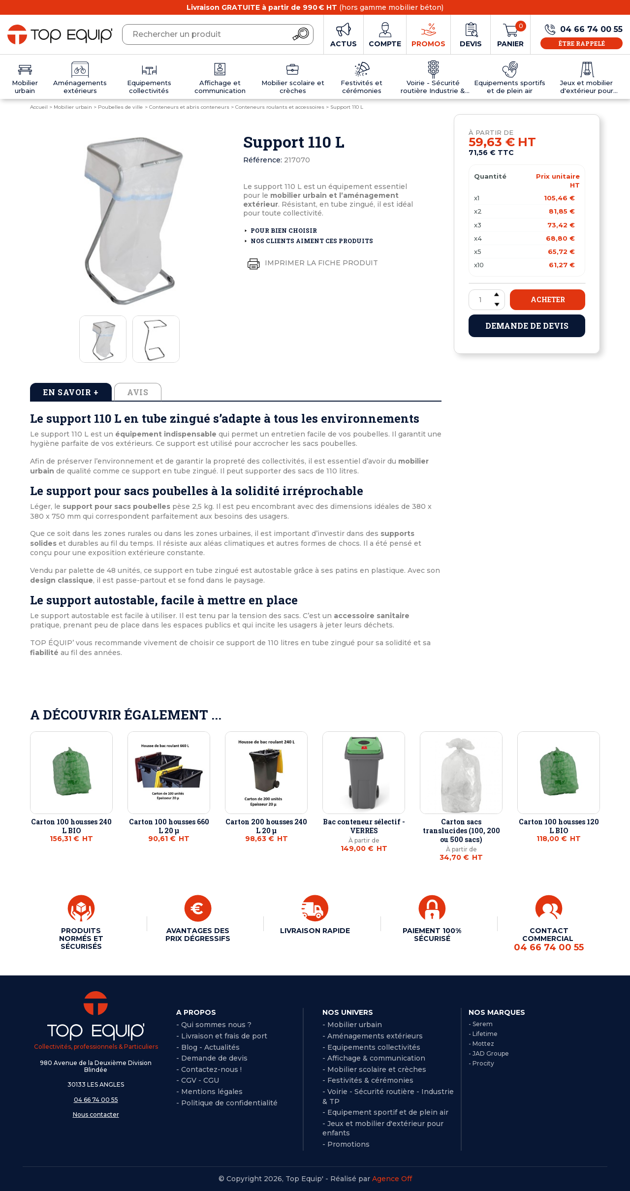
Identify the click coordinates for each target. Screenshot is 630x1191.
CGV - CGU (200, 1080)
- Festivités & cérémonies (367, 1080)
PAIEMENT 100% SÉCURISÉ (432, 934)
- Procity (481, 1063)
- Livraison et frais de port (221, 1036)
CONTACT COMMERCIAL (548, 939)
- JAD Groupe (489, 1053)
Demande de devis (526, 325)
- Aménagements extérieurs (372, 1036)
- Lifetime (483, 1033)
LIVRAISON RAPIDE (315, 930)
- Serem (481, 1024)
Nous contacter (96, 1114)
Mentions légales (212, 1091)
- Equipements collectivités (371, 1047)
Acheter (548, 299)
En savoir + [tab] (71, 392)
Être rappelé (582, 43)
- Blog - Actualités (208, 1047)
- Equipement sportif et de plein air (385, 1112)
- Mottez (481, 1043)
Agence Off (392, 1178)
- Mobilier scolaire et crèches (374, 1069)
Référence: (262, 160)
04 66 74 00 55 (96, 1099)
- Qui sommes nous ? (214, 1024)
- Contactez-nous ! (209, 1069)
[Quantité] (487, 299)
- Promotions (346, 1144)
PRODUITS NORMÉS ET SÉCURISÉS (81, 938)
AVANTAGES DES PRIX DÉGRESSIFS (197, 934)
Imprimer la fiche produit (310, 263)
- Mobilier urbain (352, 1024)
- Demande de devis (212, 1058)
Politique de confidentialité (229, 1102)
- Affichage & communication (373, 1058)
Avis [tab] (138, 392)
